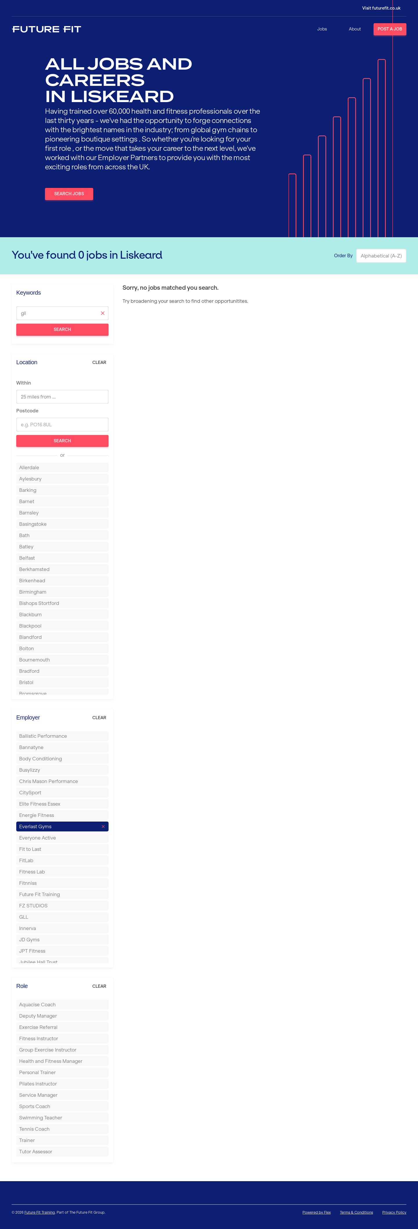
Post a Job (390, 29)
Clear (99, 362)
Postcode (27, 411)
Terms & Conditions (356, 1212)
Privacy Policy (394, 1212)
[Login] (377, 8)
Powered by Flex (316, 1212)
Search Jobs (69, 193)
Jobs (322, 29)
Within (23, 383)
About (355, 29)
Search (62, 329)
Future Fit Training (39, 1212)
